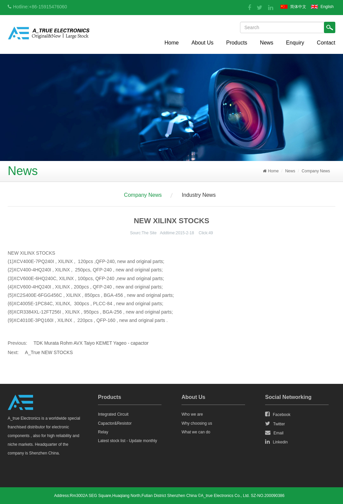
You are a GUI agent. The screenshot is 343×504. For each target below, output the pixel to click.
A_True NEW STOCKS (49, 352)
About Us (203, 43)
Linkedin (276, 441)
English (327, 6)
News (266, 43)
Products (236, 43)
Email (274, 432)
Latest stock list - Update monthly (127, 440)
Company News (316, 171)
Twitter (275, 423)
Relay (103, 432)
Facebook (278, 414)
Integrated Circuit (113, 414)
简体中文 (298, 6)
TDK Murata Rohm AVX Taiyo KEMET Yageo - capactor (90, 343)
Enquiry (295, 43)
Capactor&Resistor (115, 423)
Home (171, 43)
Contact (326, 43)
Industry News (199, 195)
